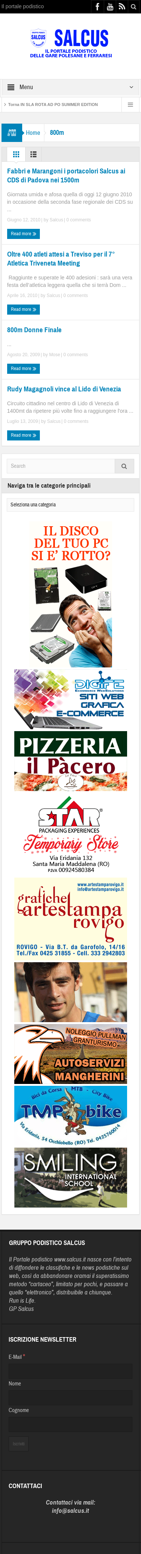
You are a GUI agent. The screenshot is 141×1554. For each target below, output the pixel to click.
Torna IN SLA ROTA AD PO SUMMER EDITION (53, 104)
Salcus (56, 219)
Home (33, 133)
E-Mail (17, 1356)
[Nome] (71, 1397)
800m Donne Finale (34, 329)
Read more (23, 233)
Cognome (19, 1410)
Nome (15, 1383)
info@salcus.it (70, 1511)
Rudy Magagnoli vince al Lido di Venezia (64, 389)
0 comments (78, 219)
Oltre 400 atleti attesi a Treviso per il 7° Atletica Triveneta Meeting (61, 258)
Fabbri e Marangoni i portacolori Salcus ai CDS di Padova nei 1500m (66, 175)
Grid (16, 156)
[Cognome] (71, 1424)
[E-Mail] (71, 1371)
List (33, 156)
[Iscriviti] (19, 1443)
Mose (54, 354)
